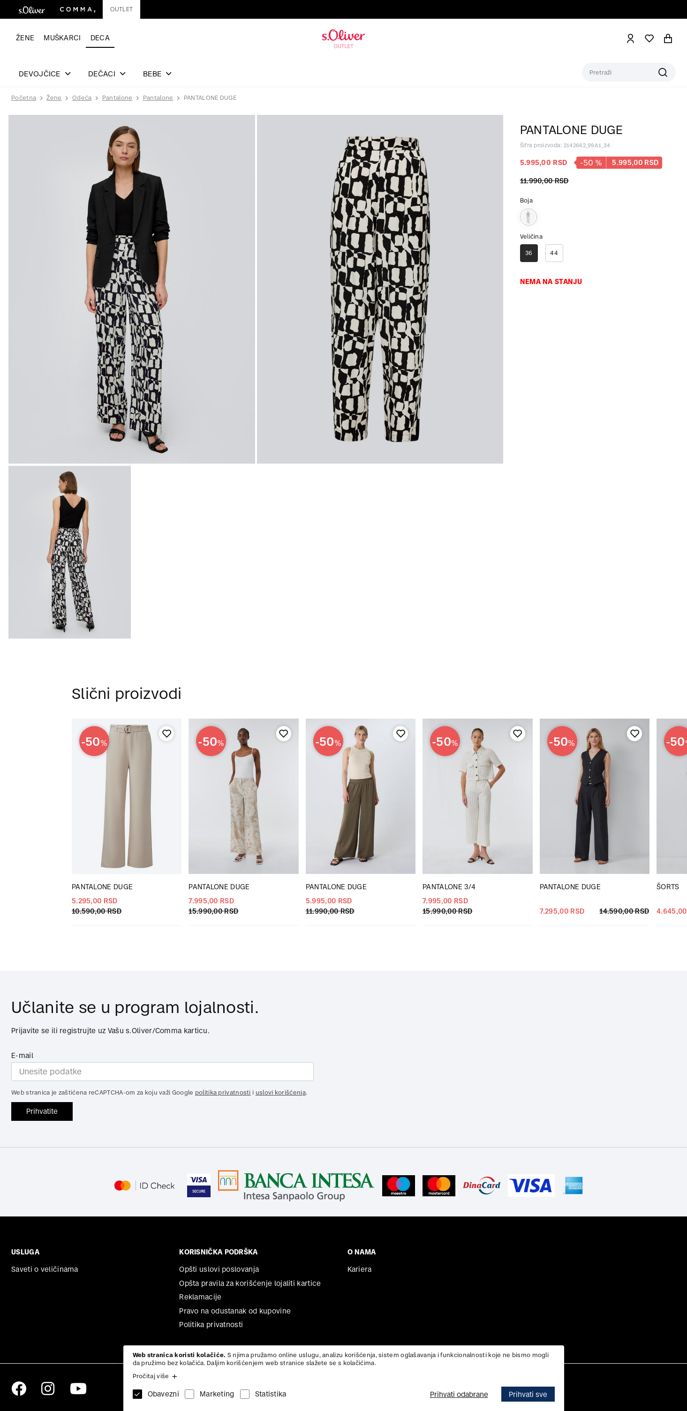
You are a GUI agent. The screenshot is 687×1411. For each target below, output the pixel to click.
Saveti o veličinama (44, 1269)
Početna (23, 98)
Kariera (359, 1269)
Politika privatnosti (211, 1324)
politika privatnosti (223, 1092)
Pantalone (117, 98)
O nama (361, 1251)
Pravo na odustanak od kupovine (235, 1310)
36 (529, 253)
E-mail (22, 1055)
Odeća (82, 98)
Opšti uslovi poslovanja (219, 1269)
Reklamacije (200, 1296)
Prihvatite (42, 1111)
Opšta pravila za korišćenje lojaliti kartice (250, 1283)
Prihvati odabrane (459, 1394)
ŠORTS (668, 886)
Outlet (121, 9)
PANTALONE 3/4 (449, 886)
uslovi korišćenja (281, 1092)
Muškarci (62, 37)
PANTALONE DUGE (210, 98)
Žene (25, 37)
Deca (100, 37)
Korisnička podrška (218, 1251)
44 (554, 253)
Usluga (25, 1251)
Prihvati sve (528, 1394)
